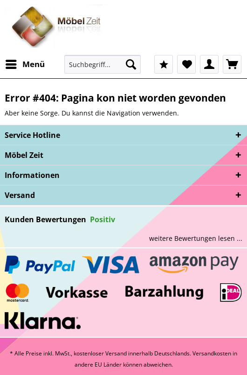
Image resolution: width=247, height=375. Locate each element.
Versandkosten (211, 353)
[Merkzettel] (186, 64)
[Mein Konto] (209, 64)
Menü (25, 63)
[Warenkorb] (232, 64)
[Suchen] (131, 64)
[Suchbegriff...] (102, 64)
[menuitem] (24, 64)
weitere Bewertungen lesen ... (195, 238)
